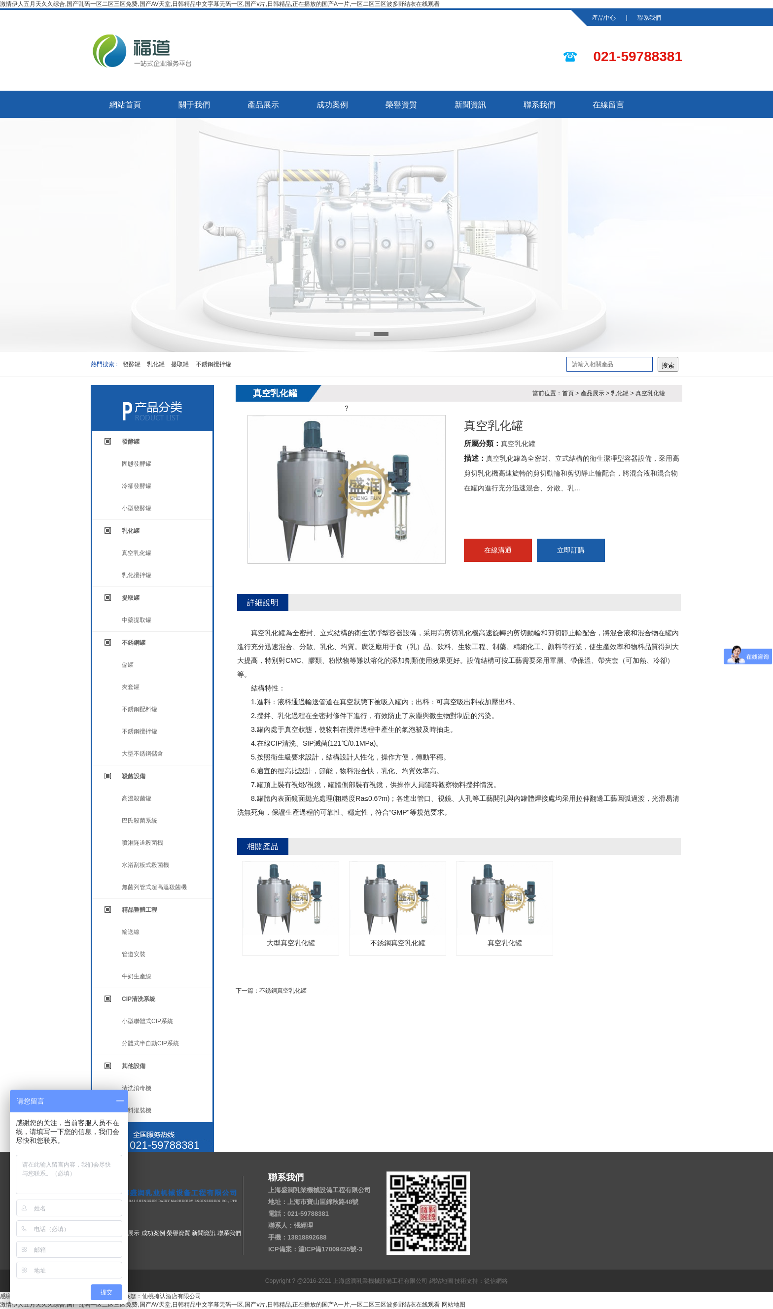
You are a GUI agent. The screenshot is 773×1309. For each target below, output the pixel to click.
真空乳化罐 (136, 553)
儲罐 (128, 664)
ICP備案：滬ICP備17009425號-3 (315, 1249)
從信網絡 (496, 1280)
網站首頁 (125, 105)
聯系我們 (649, 17)
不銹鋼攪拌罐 (213, 364)
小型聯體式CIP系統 (147, 1021)
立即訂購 (571, 550)
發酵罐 (132, 364)
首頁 (568, 393)
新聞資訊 (470, 105)
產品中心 (604, 17)
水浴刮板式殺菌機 (145, 864)
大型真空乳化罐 (291, 904)
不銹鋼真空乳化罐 (398, 904)
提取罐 (180, 364)
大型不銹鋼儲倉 (142, 753)
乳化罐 (156, 364)
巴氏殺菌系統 (139, 820)
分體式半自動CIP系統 (150, 1043)
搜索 (668, 365)
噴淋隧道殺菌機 (142, 842)
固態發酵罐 (136, 463)
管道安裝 (133, 954)
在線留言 (608, 105)
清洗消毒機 (136, 1088)
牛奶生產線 (136, 976)
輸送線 (131, 932)
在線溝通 (498, 550)
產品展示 (263, 105)
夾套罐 (131, 687)
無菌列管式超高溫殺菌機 (154, 887)
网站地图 (453, 1304)
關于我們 (194, 105)
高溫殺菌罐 (136, 798)
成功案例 (332, 105)
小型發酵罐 (136, 508)
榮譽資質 (401, 105)
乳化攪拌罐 (136, 575)
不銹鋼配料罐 (139, 709)
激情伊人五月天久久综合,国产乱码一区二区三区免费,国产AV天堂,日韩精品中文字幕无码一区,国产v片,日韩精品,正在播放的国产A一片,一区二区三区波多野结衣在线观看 (220, 3)
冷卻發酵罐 (136, 485)
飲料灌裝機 (136, 1110)
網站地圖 (441, 1280)
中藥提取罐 (136, 620)
